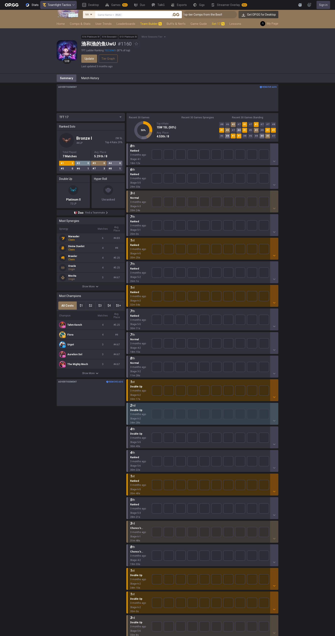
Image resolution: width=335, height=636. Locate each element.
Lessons (235, 24)
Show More (91, 286)
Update (89, 58)
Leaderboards (126, 24)
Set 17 (218, 24)
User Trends (103, 24)
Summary (66, 78)
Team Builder (151, 24)
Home (61, 24)
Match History (90, 78)
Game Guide (198, 24)
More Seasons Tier (152, 36)
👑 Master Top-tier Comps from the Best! (211, 14)
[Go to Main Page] (11, 5)
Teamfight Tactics (58, 4)
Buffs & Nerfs (176, 24)
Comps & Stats (80, 24)
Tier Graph (108, 58)
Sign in (323, 5)
